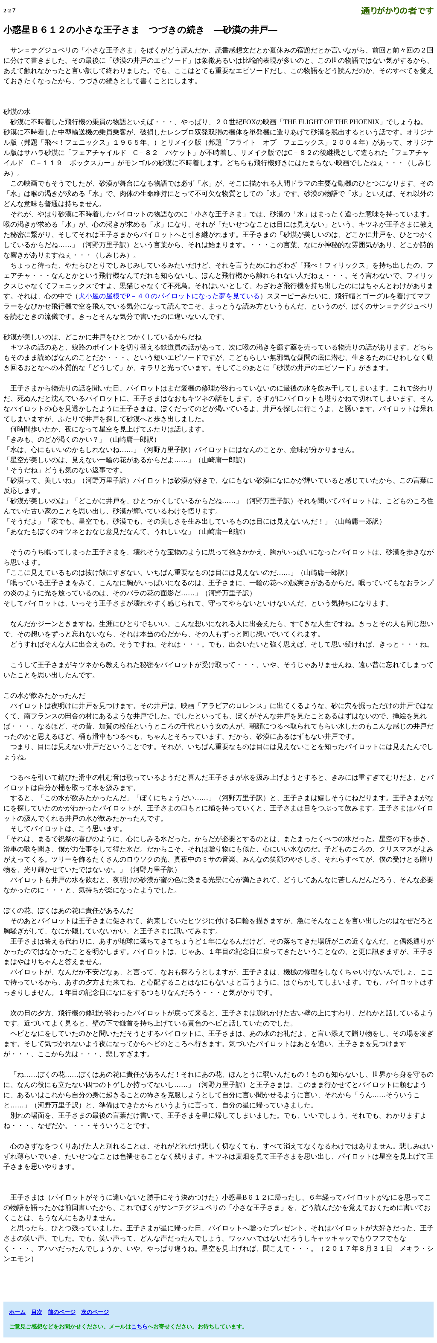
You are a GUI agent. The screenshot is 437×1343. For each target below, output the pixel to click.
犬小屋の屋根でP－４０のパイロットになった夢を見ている (169, 296)
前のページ (62, 1312)
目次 (36, 1312)
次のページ (95, 1312)
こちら (139, 1326)
